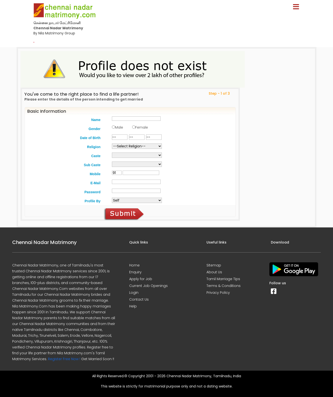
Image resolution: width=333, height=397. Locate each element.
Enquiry (135, 272)
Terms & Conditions (223, 285)
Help (133, 306)
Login (133, 292)
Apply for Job (140, 278)
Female (141, 127)
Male (119, 127)
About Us (214, 272)
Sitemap (213, 265)
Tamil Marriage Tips (223, 278)
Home (134, 265)
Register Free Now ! (64, 358)
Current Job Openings (148, 285)
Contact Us (139, 299)
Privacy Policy (218, 292)
